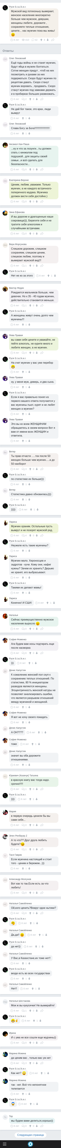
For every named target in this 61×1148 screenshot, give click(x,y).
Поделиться (53, 39)
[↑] (41, 40)
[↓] (47, 40)
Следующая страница (30, 1135)
